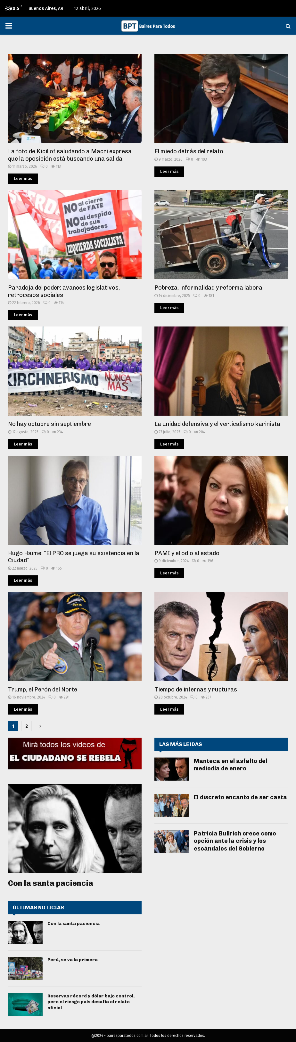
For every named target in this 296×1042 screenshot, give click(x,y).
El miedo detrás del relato (188, 151)
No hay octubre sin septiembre (49, 424)
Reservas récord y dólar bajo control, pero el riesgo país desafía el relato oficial (91, 1001)
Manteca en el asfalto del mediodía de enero (230, 765)
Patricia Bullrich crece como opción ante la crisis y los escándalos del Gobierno (235, 841)
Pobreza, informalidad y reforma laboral (209, 287)
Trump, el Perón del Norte (42, 689)
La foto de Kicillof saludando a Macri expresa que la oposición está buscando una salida (70, 155)
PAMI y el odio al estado (186, 553)
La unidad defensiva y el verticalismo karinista (217, 424)
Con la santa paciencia (50, 883)
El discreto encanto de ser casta (240, 797)
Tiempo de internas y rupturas (195, 689)
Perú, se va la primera (72, 959)
